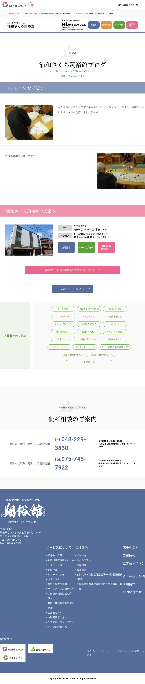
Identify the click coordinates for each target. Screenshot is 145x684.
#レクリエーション (59, 71)
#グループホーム (63, 324)
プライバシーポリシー (99, 651)
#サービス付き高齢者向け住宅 (115, 347)
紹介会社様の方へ (57, 627)
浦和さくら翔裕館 (66, 13)
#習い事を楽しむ (89, 339)
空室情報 (129, 555)
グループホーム (56, 579)
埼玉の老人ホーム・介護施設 (31, 13)
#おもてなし (89, 316)
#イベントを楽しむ (114, 331)
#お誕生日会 (115, 308)
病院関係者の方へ (57, 617)
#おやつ (115, 324)
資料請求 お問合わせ (132, 25)
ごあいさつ (83, 555)
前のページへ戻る (72, 289)
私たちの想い (84, 560)
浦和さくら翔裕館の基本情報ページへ (72, 270)
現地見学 (93, 25)
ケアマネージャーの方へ (61, 622)
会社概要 (81, 569)
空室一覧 (111, 13)
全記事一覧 (89, 362)
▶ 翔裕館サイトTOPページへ (15, 13)
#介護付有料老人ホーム (83, 71)
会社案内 (81, 547)
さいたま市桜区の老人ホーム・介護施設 (49, 13)
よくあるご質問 (134, 576)
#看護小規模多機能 (89, 308)
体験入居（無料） (107, 25)
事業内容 (81, 565)
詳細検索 (91, 13)
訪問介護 (52, 569)
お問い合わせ (132, 592)
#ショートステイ (63, 316)
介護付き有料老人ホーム (61, 560)
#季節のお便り (89, 324)
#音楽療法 (63, 308)
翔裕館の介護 (101, 13)
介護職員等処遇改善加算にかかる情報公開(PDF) (99, 586)
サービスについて (59, 547)
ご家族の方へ (55, 612)
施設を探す (130, 547)
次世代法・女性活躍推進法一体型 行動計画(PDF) (100, 577)
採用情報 (129, 584)
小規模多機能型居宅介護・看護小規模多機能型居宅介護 (61, 600)
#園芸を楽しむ (115, 339)
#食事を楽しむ (63, 339)
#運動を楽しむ (115, 316)
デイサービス (55, 565)
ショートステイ (56, 574)
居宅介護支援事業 (57, 584)
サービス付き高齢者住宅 (61, 588)
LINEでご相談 (119, 25)
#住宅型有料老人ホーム (75, 354)
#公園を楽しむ (89, 331)
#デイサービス (59, 347)
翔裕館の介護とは (57, 555)
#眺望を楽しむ (63, 331)
